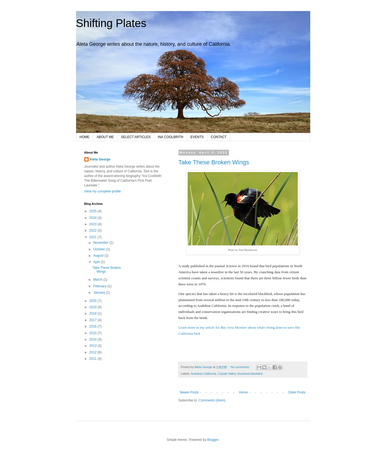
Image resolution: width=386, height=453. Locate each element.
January (99, 292)
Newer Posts (189, 392)
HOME (85, 137)
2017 (93, 320)
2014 (93, 339)
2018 (93, 313)
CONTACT (218, 137)
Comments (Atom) (212, 400)
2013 (93, 346)
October (99, 249)
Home (243, 392)
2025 (93, 211)
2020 (93, 301)
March (98, 280)
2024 (93, 218)
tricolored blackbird (250, 373)
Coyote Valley (227, 373)
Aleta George (100, 159)
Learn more (187, 327)
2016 (93, 326)
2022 (93, 230)
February (100, 286)
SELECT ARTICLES (136, 137)
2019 (93, 307)
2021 (93, 237)
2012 (93, 352)
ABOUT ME (105, 137)
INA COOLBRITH (170, 137)
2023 (93, 224)
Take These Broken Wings (214, 162)
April (97, 262)
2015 (93, 333)
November (101, 243)
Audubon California (203, 373)
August (98, 256)
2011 (93, 359)
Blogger (212, 440)
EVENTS (197, 137)
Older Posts (297, 392)
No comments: (241, 367)
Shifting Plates (111, 23)
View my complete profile (102, 191)
